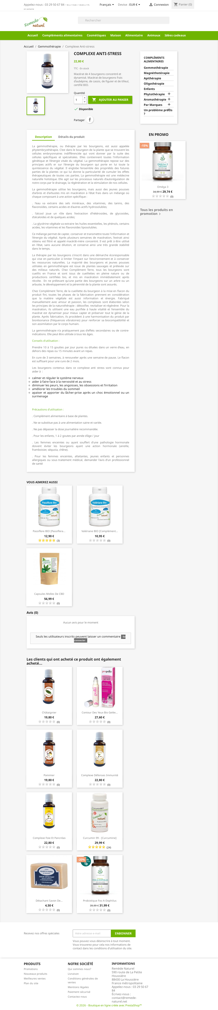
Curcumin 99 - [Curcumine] (100, 838)
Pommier (49, 775)
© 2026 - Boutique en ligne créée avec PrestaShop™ (109, 1005)
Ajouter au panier (110, 99)
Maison (115, 35)
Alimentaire (134, 35)
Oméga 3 (162, 187)
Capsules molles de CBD (49, 594)
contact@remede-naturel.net (124, 999)
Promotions (31, 969)
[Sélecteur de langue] (107, 5)
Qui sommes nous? (79, 969)
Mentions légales (78, 987)
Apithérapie (152, 78)
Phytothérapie (154, 94)
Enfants (149, 89)
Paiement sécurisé (79, 992)
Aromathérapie (155, 99)
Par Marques (153, 105)
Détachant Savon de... (49, 900)
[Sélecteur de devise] (135, 5)
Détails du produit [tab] (71, 137)
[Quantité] (78, 100)
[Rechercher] (123, 20)
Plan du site (31, 983)
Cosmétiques (96, 35)
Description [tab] (43, 137)
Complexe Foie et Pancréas (49, 838)
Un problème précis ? (158, 112)
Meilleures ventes (35, 978)
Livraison (73, 973)
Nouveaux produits (35, 973)
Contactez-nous (77, 996)
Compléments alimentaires (62, 35)
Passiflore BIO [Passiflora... (49, 531)
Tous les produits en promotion (156, 212)
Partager (89, 119)
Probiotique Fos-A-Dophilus (100, 900)
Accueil (32, 35)
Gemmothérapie (156, 68)
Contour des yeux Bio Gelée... (100, 712)
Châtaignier (49, 712)
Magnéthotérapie (157, 73)
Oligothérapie (154, 84)
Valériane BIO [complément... (100, 531)
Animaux (153, 35)
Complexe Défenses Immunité (99, 775)
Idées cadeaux (175, 35)
